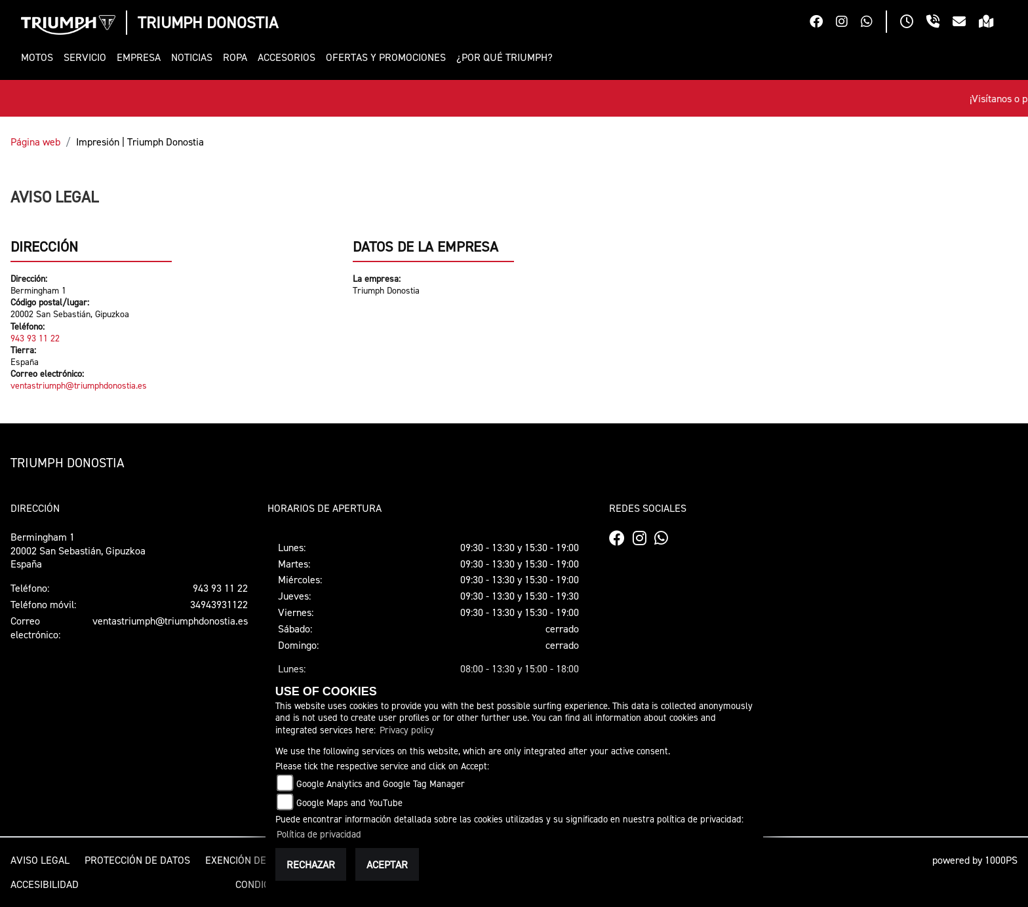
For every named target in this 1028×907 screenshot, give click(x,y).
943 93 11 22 (35, 337)
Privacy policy (407, 729)
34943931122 (219, 604)
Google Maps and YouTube (349, 802)
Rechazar (311, 864)
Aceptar (387, 864)
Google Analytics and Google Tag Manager (380, 783)
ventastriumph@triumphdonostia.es (78, 385)
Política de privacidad (319, 833)
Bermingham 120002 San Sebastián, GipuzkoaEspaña (78, 550)
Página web (35, 141)
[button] (39, 57)
